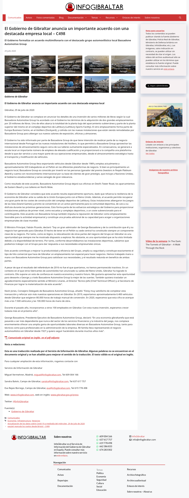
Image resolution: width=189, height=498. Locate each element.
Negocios (36, 420)
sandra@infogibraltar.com (55, 381)
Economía (12, 420)
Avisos (29, 17)
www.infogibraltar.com (22, 394)
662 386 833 (105, 446)
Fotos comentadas (45, 17)
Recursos (113, 17)
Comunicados (14, 17)
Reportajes (62, 480)
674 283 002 (105, 449)
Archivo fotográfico (136, 474)
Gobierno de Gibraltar (22, 411)
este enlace (169, 69)
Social (99, 486)
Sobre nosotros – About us (139, 491)
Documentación (78, 17)
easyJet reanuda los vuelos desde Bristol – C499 (29, 426)
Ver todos (150, 153)
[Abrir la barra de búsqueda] (180, 17)
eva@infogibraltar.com (58, 388)
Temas (97, 17)
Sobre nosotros (152, 17)
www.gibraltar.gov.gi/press (64, 394)
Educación (101, 490)
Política (100, 473)
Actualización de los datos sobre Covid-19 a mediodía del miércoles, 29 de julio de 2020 (46, 423)
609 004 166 (105, 436)
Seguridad (101, 479)
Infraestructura (24, 420)
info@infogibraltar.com (144, 439)
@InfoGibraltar (21, 401)
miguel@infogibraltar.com (47, 374)
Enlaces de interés (131, 17)
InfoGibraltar (138, 436)
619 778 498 (105, 443)
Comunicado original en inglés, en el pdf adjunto (33, 337)
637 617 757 (105, 439)
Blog (61, 17)
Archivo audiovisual (136, 480)
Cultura (100, 483)
